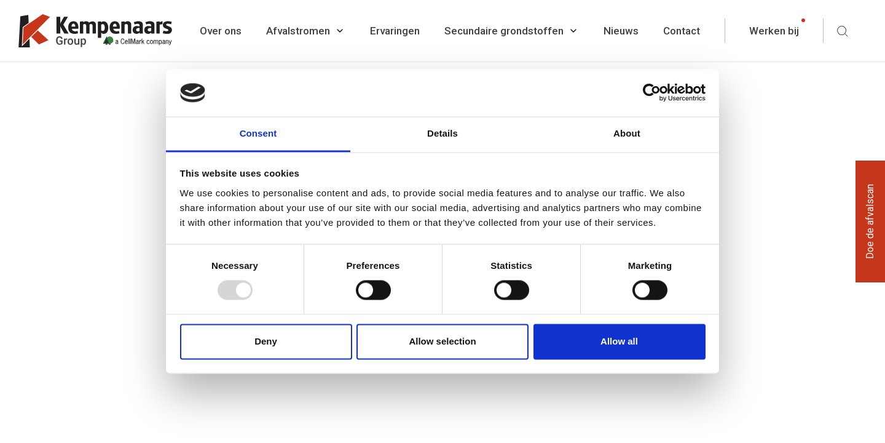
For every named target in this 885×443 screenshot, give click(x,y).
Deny (265, 341)
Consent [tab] (258, 133)
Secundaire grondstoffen (504, 31)
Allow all (619, 341)
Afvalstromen (298, 31)
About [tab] (626, 133)
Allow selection (442, 341)
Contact (681, 31)
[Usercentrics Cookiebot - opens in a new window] (652, 93)
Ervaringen (395, 31)
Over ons (221, 31)
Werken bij (774, 31)
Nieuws (621, 31)
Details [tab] (442, 133)
